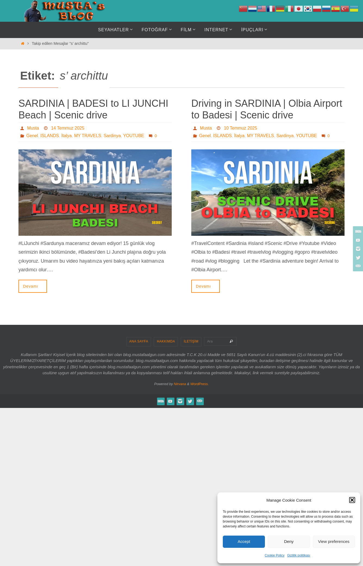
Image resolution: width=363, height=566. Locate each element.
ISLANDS (49, 135)
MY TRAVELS (87, 135)
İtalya (66, 135)
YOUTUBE (133, 135)
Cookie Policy (274, 555)
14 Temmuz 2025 (67, 128)
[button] (352, 500)
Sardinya (112, 135)
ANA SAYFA (138, 341)
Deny (288, 541)
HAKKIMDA (166, 341)
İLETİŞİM (191, 341)
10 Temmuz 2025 (240, 128)
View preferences (334, 541)
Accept (244, 541)
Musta (33, 128)
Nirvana (180, 384)
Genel (32, 135)
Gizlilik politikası (298, 555)
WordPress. (199, 384)
